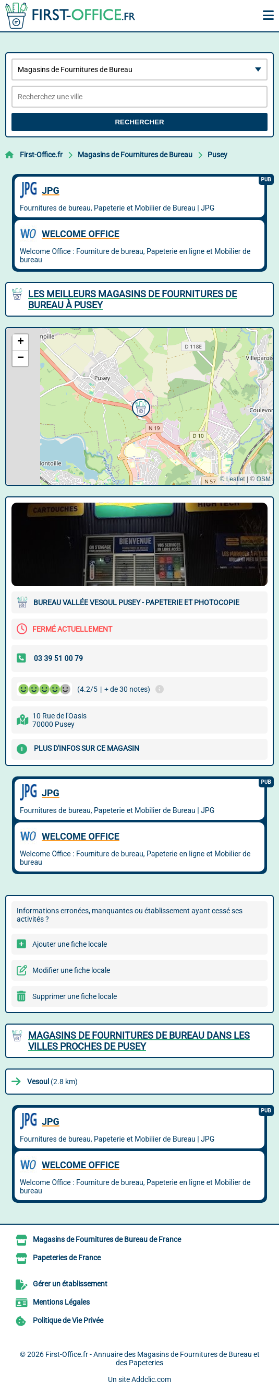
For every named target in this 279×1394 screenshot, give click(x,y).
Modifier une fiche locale (71, 970)
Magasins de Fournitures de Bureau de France (107, 1239)
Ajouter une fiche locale (69, 944)
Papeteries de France (67, 1257)
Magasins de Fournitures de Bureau (135, 154)
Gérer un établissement (70, 1284)
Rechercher (139, 122)
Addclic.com (151, 1379)
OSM (264, 479)
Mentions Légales (61, 1302)
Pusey (217, 154)
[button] (140, 406)
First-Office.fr (41, 154)
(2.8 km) (52, 1081)
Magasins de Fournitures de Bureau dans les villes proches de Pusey (139, 1041)
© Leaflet (232, 479)
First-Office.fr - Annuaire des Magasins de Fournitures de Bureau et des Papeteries (152, 1358)
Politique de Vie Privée (68, 1320)
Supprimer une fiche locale (74, 996)
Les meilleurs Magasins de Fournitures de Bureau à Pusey (132, 299)
